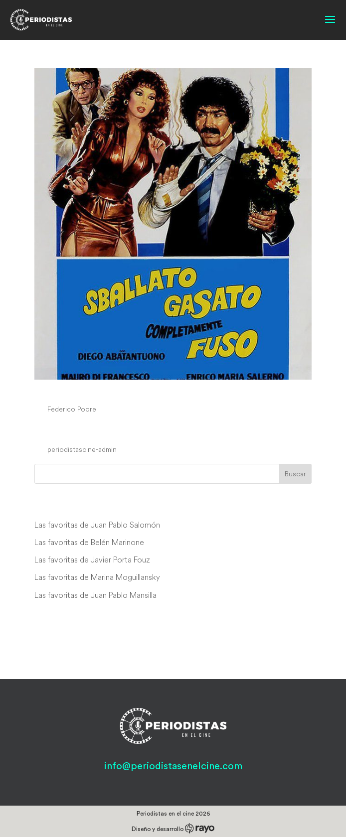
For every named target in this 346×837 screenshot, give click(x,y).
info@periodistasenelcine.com (173, 766)
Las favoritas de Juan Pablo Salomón (97, 525)
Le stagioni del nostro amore (123, 430)
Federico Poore (71, 409)
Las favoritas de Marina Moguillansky (97, 577)
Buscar (295, 473)
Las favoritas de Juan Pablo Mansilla (95, 595)
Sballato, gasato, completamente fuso (153, 390)
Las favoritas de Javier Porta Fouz (92, 559)
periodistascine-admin (82, 449)
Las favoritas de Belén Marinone (89, 542)
